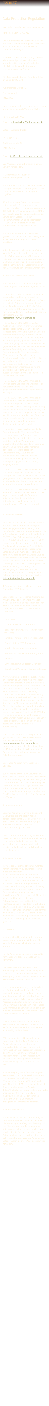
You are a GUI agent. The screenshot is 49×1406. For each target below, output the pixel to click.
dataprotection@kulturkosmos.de (27, 122)
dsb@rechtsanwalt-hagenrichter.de (26, 156)
